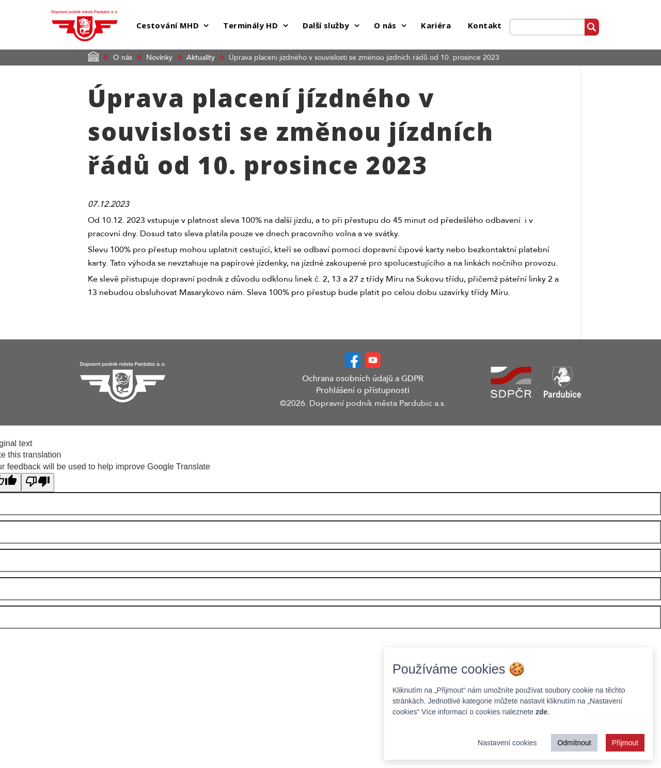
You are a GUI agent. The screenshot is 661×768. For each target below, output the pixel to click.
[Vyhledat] (592, 27)
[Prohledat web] (547, 27)
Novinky (159, 57)
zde (541, 712)
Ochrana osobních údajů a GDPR (362, 378)
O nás (122, 57)
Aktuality (200, 57)
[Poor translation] (37, 482)
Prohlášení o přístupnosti (363, 390)
